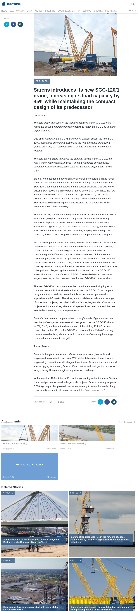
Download (27, 449)
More (132, 11)
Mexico (38, 11)
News (4, 11)
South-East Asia (66, 11)
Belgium (87, 11)
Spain (29, 11)
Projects (50, 11)
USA (12, 11)
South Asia (111, 11)
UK (78, 11)
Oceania (98, 11)
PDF (51, 402)
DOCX (61, 402)
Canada (20, 11)
